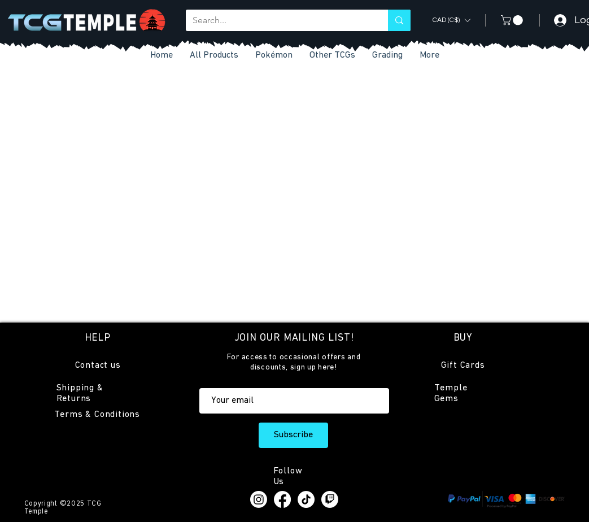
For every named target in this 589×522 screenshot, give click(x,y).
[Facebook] (282, 499)
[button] (332, 55)
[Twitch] (329, 499)
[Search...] (279, 20)
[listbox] (451, 20)
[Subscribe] (293, 435)
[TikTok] (306, 499)
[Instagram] (258, 499)
